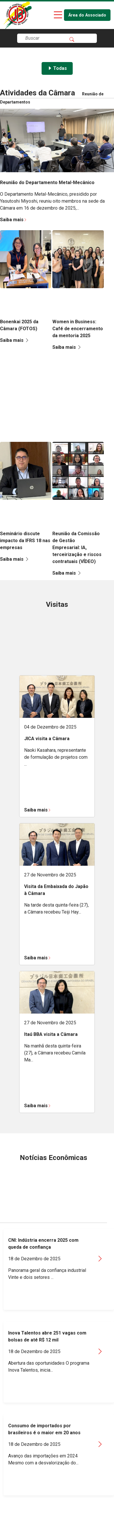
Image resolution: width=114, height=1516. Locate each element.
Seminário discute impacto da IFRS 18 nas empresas (25, 540)
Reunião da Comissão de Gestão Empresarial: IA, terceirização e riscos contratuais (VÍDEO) (76, 547)
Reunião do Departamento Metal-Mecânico (47, 182)
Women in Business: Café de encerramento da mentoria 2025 (77, 328)
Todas (57, 68)
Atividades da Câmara (37, 92)
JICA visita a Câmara (47, 738)
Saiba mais (13, 219)
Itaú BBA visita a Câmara (51, 1034)
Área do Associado (87, 15)
